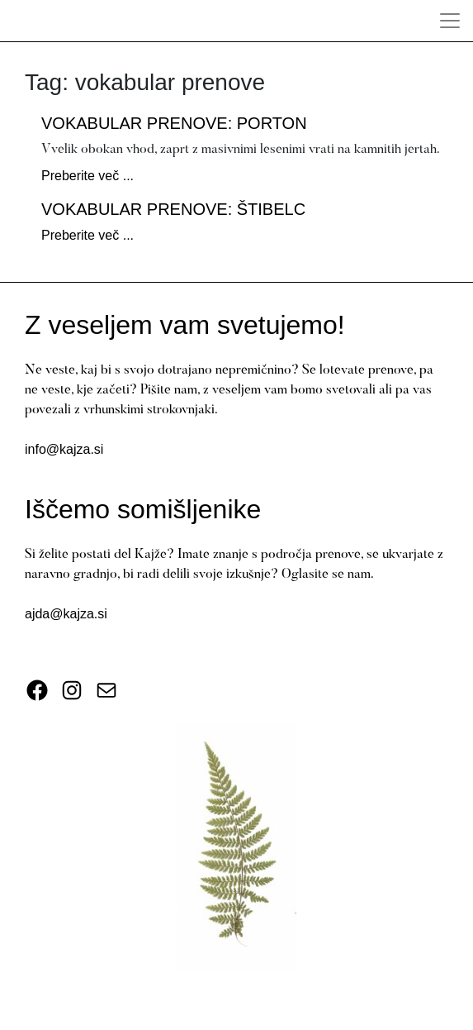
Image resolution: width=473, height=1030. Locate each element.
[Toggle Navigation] (450, 20)
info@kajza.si (64, 449)
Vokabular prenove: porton (174, 123)
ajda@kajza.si (66, 614)
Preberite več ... (87, 176)
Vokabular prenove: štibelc (173, 209)
